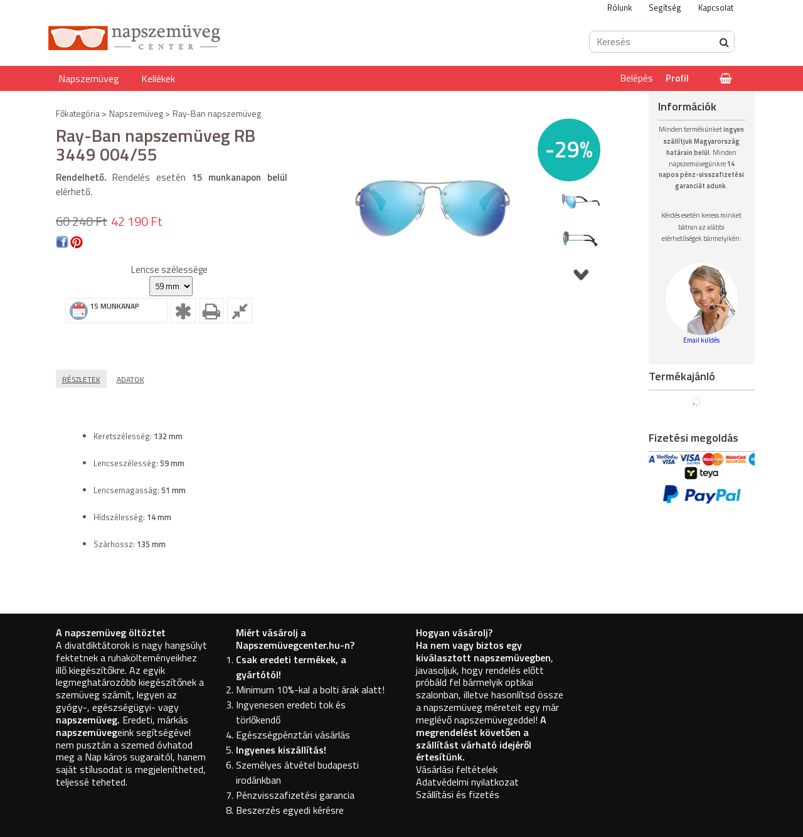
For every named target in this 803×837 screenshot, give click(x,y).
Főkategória (78, 113)
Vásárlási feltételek (456, 769)
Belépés (636, 78)
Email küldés (701, 340)
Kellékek (158, 78)
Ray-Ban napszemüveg (217, 113)
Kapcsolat (715, 7)
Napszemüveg (88, 78)
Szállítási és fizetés (457, 794)
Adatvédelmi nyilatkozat (467, 781)
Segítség (665, 7)
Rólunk (619, 7)
